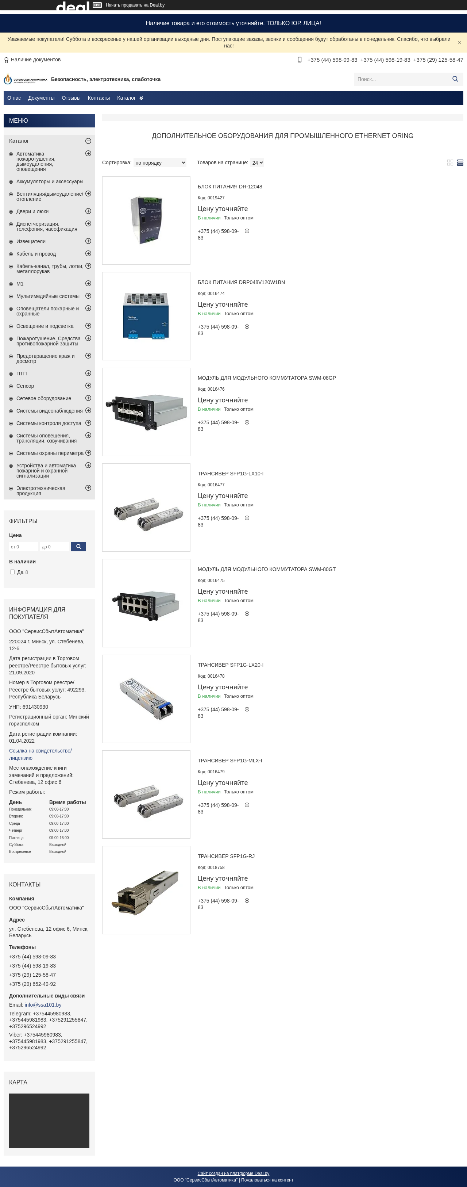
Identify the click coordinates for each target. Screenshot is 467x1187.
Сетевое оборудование (43, 398)
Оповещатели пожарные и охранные (47, 311)
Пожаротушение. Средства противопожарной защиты (48, 341)
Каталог (126, 98)
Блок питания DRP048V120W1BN (241, 282)
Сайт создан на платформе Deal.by (234, 1173)
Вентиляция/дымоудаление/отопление (49, 196)
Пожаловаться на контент (267, 1180)
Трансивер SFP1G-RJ (226, 856)
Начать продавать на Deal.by (135, 5)
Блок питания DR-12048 (230, 186)
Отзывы (71, 98)
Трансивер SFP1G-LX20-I (230, 665)
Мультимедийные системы (48, 296)
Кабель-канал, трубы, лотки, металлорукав (50, 268)
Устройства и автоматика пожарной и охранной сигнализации (46, 471)
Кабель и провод (36, 254)
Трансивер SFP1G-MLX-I (230, 760)
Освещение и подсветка (45, 326)
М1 (19, 284)
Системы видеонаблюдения (49, 411)
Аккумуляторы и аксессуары (50, 181)
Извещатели (31, 241)
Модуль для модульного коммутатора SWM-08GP (267, 378)
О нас (14, 98)
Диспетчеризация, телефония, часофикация (46, 226)
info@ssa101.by (43, 1005)
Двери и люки (32, 211)
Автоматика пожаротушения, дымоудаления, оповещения (35, 161)
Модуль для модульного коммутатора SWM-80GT (267, 569)
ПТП (21, 373)
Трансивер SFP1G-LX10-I (230, 473)
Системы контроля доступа (48, 423)
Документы (41, 98)
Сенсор (25, 386)
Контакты (99, 98)
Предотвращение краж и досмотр (45, 358)
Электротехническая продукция (40, 490)
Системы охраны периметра (50, 453)
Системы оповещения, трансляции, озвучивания (46, 438)
